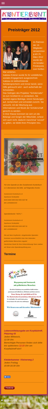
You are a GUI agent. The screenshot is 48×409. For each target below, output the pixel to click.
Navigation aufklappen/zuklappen (24, 3)
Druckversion (9, 400)
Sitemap (22, 400)
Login (44, 400)
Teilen (7, 377)
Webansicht (41, 403)
